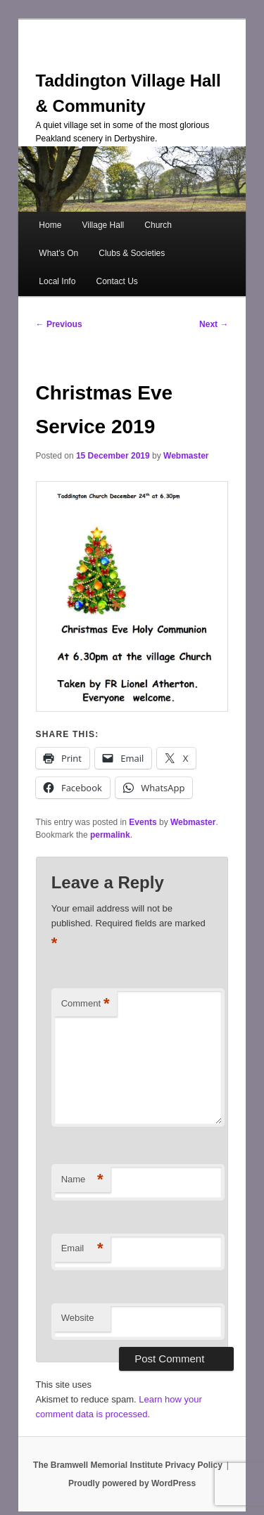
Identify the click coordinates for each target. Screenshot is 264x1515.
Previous (59, 324)
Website (77, 1317)
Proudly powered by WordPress (132, 1483)
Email (82, 1249)
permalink (110, 835)
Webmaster (185, 456)
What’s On (58, 253)
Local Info (57, 281)
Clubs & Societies (132, 253)
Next (213, 324)
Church (158, 225)
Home (50, 225)
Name (82, 1180)
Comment (85, 1004)
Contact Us (116, 281)
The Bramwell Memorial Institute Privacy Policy (127, 1465)
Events (142, 822)
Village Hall (103, 225)
